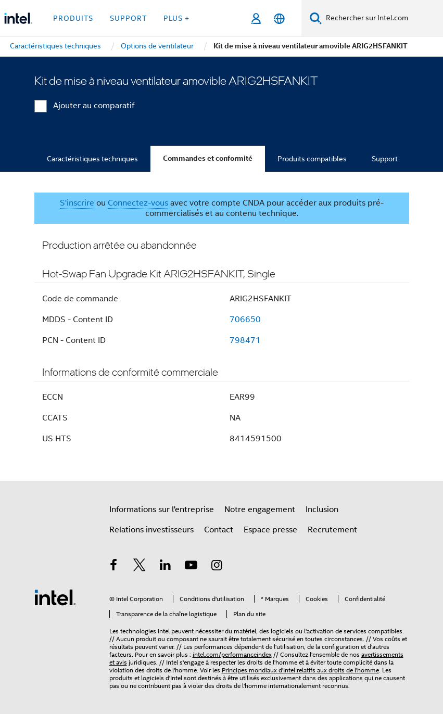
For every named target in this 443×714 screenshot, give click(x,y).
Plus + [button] (176, 18)
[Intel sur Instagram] (217, 566)
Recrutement (332, 530)
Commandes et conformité (207, 158)
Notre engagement (259, 509)
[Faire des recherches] (316, 17)
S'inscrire (77, 203)
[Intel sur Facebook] (114, 566)
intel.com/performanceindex (232, 654)
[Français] (279, 18)
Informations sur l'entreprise (161, 509)
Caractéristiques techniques (92, 158)
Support (385, 158)
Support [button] (128, 18)
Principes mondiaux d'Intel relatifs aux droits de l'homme (300, 670)
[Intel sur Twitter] (139, 566)
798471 (245, 340)
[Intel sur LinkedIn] (165, 566)
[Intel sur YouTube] (191, 566)
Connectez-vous (138, 203)
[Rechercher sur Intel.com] (382, 18)
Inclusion (322, 509)
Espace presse (270, 530)
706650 (245, 319)
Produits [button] (73, 18)
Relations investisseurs (151, 530)
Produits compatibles (312, 158)
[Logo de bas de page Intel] (55, 597)
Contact (218, 530)
